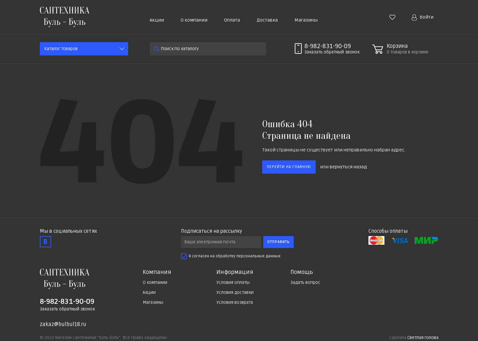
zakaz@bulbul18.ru (63, 324)
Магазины (306, 20)
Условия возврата (234, 302)
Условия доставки (235, 292)
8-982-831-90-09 (327, 46)
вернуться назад (348, 167)
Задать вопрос (305, 282)
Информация (234, 272)
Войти (423, 17)
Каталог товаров (61, 48)
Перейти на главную (289, 166)
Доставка (267, 20)
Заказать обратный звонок (67, 309)
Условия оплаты (233, 282)
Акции (157, 20)
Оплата (232, 20)
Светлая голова (422, 337)
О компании (194, 20)
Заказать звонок (331, 52)
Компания (157, 272)
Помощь (301, 272)
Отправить (278, 242)
